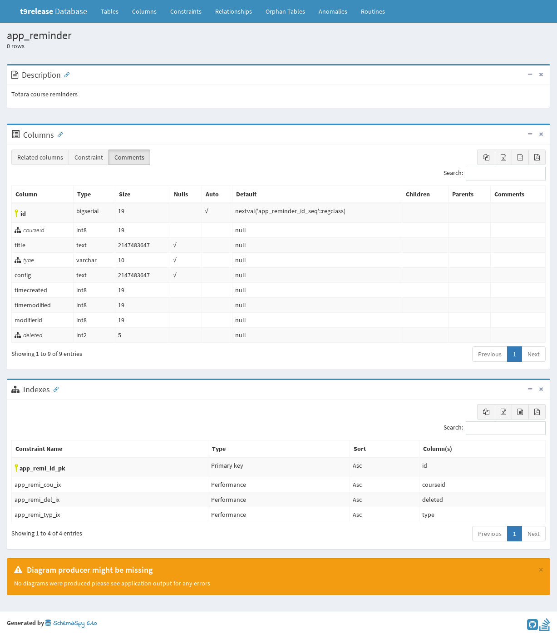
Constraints (186, 11)
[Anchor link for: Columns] (58, 134)
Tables (113, 10)
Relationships (233, 11)
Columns (144, 11)
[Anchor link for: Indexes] (54, 389)
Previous (490, 354)
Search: (495, 173)
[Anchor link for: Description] (65, 74)
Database (53, 11)
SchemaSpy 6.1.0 (71, 623)
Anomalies (333, 11)
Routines (373, 11)
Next (533, 354)
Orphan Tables (285, 11)
